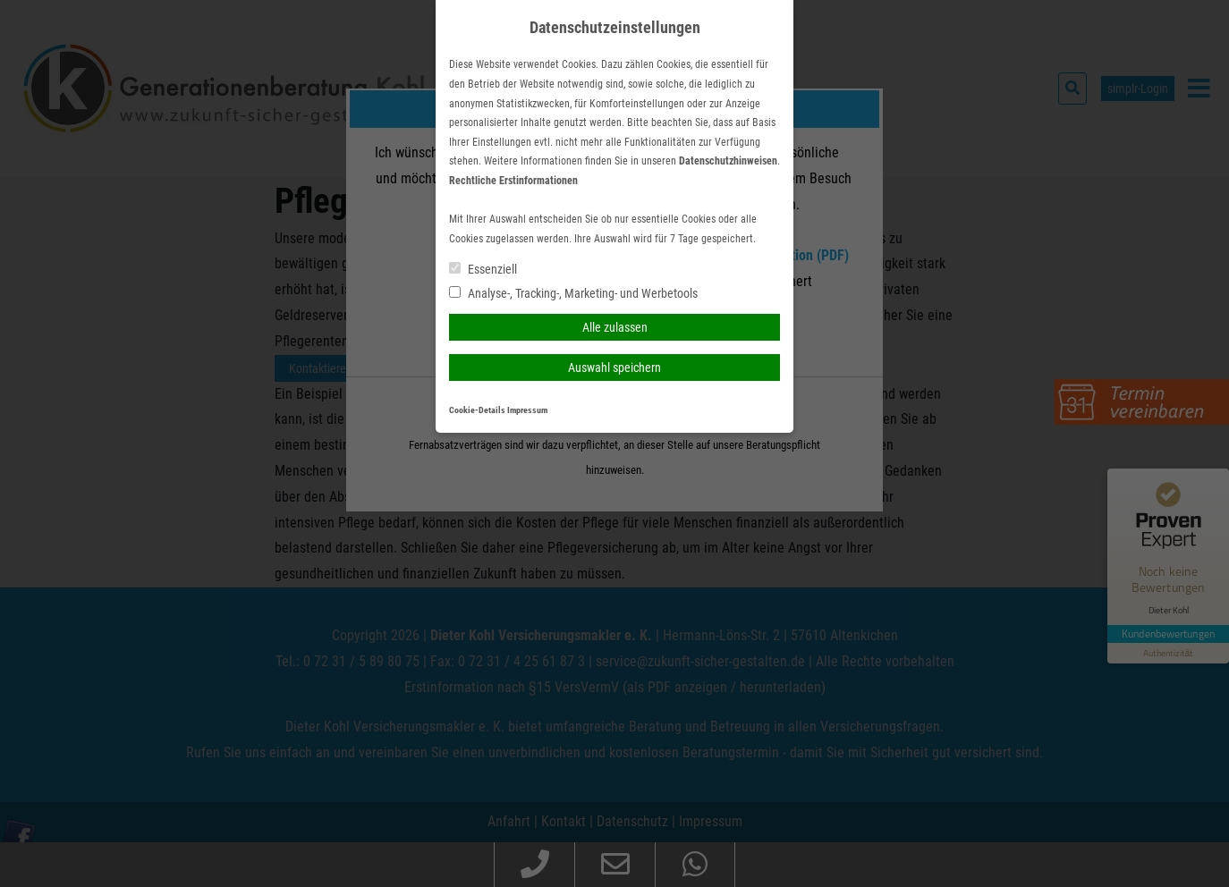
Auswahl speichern (614, 367)
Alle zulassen (615, 327)
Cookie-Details (477, 410)
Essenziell (483, 269)
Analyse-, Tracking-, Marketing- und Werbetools (573, 293)
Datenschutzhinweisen (728, 161)
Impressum (527, 410)
